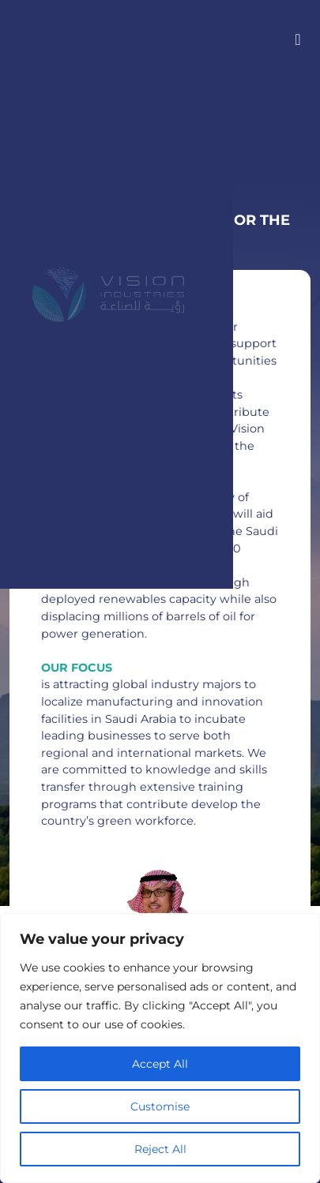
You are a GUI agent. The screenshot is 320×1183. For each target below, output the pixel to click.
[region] (160, 1048)
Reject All (160, 1149)
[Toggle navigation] (293, 38)
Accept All (160, 1064)
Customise (160, 1106)
